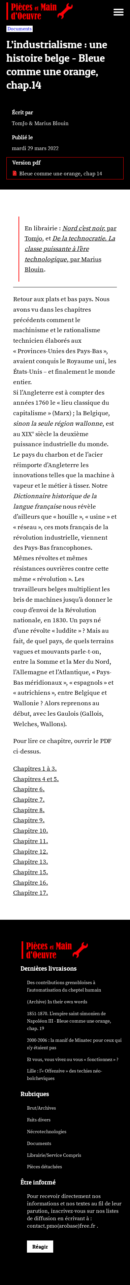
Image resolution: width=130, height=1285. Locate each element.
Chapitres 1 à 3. (35, 768)
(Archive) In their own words (57, 1002)
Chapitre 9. (29, 820)
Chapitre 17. (30, 892)
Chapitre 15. (30, 872)
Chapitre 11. (30, 841)
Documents (39, 1143)
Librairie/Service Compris (54, 1155)
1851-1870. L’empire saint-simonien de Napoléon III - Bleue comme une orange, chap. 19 (69, 1021)
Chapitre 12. (30, 851)
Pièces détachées (44, 1167)
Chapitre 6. (29, 789)
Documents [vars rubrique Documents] (19, 29)
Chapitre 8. (29, 810)
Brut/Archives (41, 1108)
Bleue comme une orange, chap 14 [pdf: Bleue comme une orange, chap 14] (57, 173)
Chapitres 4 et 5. (36, 779)
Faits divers (39, 1120)
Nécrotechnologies (46, 1132)
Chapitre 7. (29, 799)
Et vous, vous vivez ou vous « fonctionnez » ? (73, 1059)
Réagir (40, 1246)
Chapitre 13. (30, 861)
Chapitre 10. (30, 830)
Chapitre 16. (30, 882)
